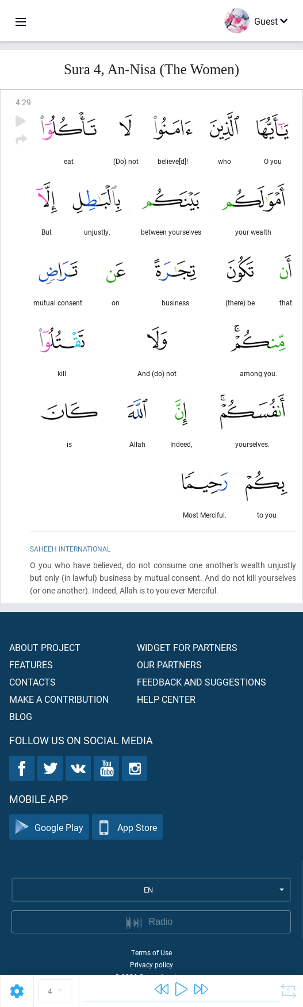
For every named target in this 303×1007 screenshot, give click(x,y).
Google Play (49, 827)
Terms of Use (151, 952)
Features (31, 664)
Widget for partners (187, 647)
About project (44, 647)
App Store (127, 827)
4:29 (23, 102)
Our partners (169, 664)
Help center (166, 699)
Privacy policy (151, 964)
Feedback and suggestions (201, 682)
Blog (20, 716)
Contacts (32, 682)
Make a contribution (59, 699)
